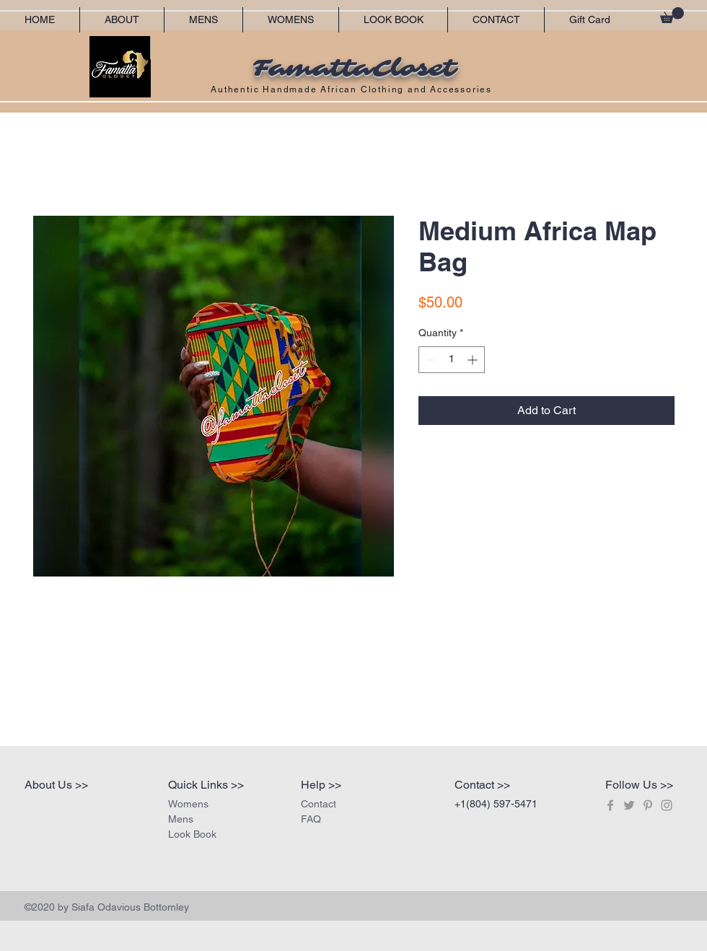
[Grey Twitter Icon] (629, 805)
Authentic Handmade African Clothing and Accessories (353, 89)
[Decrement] (430, 359)
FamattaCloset (353, 68)
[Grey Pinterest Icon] (648, 805)
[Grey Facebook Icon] (610, 805)
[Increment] (474, 359)
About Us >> (56, 785)
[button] (672, 15)
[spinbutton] (452, 359)
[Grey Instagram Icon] (666, 805)
